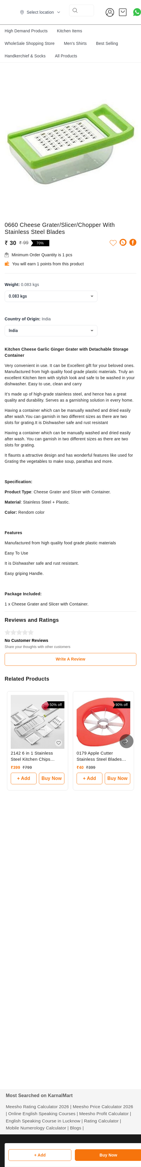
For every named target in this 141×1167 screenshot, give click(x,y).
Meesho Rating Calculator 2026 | (38, 1106)
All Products (66, 56)
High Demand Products (26, 31)
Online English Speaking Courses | (43, 1113)
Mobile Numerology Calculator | (37, 1127)
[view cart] (122, 12)
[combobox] (51, 296)
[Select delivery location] (40, 12)
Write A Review (70, 659)
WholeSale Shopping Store (30, 43)
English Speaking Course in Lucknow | (44, 1120)
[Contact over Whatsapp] (137, 12)
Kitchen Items (69, 31)
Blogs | (77, 1127)
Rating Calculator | (102, 1120)
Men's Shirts (75, 43)
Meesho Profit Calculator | (105, 1113)
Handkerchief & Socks (25, 56)
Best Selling (107, 43)
